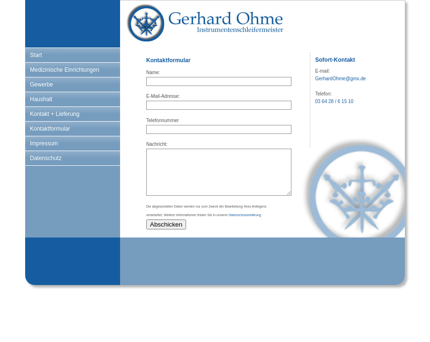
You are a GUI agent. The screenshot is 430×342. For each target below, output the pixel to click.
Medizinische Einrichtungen (64, 69)
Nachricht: (157, 144)
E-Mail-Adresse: (163, 96)
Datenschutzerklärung (245, 215)
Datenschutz (46, 158)
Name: (153, 72)
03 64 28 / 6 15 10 (334, 101)
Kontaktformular (50, 128)
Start (36, 55)
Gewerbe (41, 84)
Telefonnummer (162, 120)
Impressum (44, 143)
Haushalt (41, 99)
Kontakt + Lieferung (54, 114)
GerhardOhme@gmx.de (340, 78)
